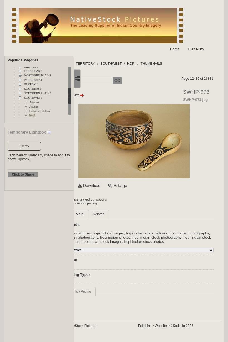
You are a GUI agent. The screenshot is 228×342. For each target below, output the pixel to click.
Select (102, 185)
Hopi (32, 115)
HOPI (169, 64)
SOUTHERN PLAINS (37, 93)
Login (96, 199)
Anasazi (34, 102)
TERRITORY (123, 64)
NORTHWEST (33, 79)
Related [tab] (136, 214)
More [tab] (117, 214)
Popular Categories (23, 60)
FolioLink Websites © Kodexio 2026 (183, 330)
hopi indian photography (157, 237)
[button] (93, 81)
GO (155, 80)
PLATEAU (30, 84)
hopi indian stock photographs (172, 241)
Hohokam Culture (40, 111)
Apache (33, 106)
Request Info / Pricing (113, 296)
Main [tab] (100, 214)
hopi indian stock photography (120, 241)
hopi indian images (146, 233)
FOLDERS (100, 64)
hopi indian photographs (116, 237)
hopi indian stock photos (151, 246)
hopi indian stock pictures (184, 233)
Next (116, 95)
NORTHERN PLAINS (37, 75)
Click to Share (23, 174)
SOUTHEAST (32, 88)
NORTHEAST (33, 71)
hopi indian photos (195, 237)
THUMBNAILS (189, 64)
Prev (101, 95)
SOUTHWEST (33, 97)
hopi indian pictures (112, 233)
